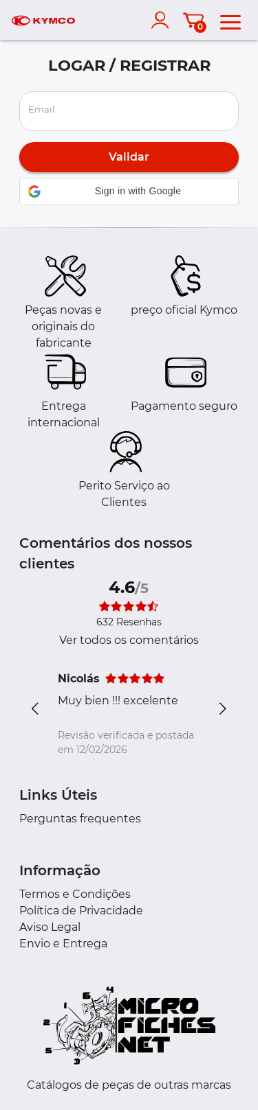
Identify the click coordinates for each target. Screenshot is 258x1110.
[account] (163, 20)
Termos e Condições (75, 894)
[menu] (230, 20)
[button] (129, 191)
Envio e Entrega (63, 943)
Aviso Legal (49, 927)
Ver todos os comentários (129, 640)
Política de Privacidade (81, 910)
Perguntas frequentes (80, 818)
